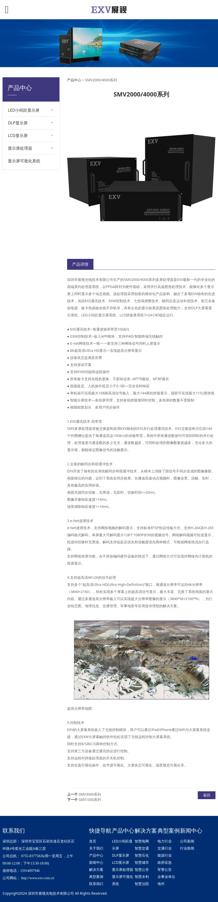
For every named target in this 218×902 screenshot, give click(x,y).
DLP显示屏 (120, 855)
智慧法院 (142, 883)
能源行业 (164, 855)
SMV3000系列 (90, 794)
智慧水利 (142, 876)
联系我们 (96, 883)
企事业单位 (166, 876)
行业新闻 (187, 848)
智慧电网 (142, 841)
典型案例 (96, 876)
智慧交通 (142, 848)
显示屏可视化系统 (24, 161)
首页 (92, 841)
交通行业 (164, 848)
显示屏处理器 (122, 869)
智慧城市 (142, 862)
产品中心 (74, 80)
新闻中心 (96, 862)
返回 (206, 795)
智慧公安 (142, 869)
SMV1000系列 (90, 799)
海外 (161, 883)
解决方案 (96, 869)
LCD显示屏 (120, 862)
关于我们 (96, 848)
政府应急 (164, 862)
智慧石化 (142, 855)
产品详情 (80, 264)
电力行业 (164, 841)
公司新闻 (187, 841)
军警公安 (164, 869)
